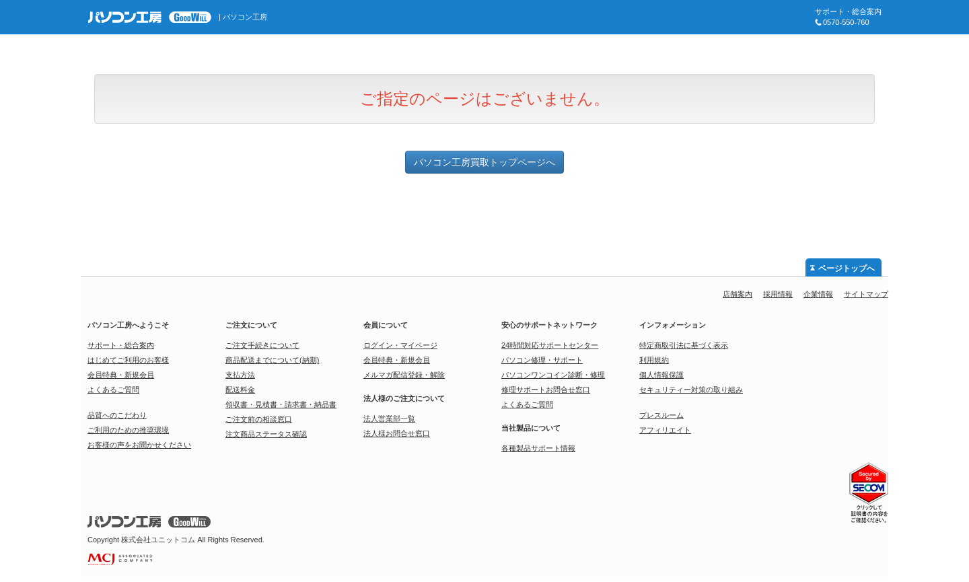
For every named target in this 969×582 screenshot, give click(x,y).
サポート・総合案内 (120, 345)
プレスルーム (661, 415)
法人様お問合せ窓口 (396, 433)
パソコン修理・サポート (542, 360)
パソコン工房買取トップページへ (484, 162)
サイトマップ (866, 294)
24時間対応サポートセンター (549, 345)
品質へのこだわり (117, 415)
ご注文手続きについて (262, 345)
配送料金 (240, 390)
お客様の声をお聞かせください (139, 445)
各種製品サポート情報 (538, 448)
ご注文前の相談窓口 (258, 419)
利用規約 (654, 360)
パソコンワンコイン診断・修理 (553, 375)
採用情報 (778, 294)
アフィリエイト (665, 430)
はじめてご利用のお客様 (128, 360)
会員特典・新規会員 (120, 375)
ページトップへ (846, 268)
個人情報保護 (661, 375)
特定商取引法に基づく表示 (683, 345)
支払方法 (240, 375)
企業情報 (818, 294)
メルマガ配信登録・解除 (404, 375)
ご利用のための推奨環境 (128, 430)
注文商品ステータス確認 (266, 434)
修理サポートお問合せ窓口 (545, 390)
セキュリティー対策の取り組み (691, 390)
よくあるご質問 (113, 390)
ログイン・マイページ (400, 345)
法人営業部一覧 (389, 418)
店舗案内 (737, 294)
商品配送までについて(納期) (272, 360)
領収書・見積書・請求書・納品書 (280, 404)
